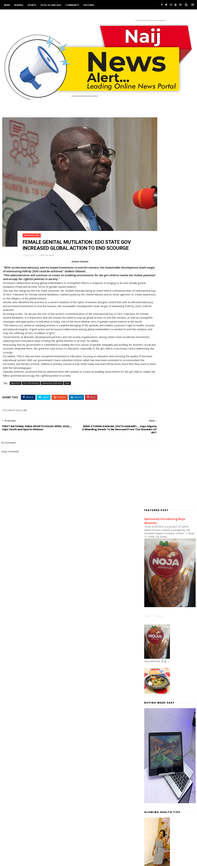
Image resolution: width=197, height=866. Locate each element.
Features (87, 4)
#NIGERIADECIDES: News (160, 612)
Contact (160, 227)
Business (74, 660)
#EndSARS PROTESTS (158, 607)
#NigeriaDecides (156, 617)
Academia (75, 650)
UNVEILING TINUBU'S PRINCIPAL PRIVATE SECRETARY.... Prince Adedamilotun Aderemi (172, 693)
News (5, 4)
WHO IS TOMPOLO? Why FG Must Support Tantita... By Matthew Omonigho (174, 760)
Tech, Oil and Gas (49, 4)
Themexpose (17, 862)
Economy (74, 675)
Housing (74, 681)
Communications (78, 670)
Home (148, 227)
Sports (30, 4)
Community (70, 4)
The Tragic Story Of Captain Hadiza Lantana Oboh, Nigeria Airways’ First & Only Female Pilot (175, 648)
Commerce (75, 665)
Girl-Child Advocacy (28, 372)
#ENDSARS (153, 602)
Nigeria (17, 4)
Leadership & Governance (50, 372)
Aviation (74, 655)
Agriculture (36, 212)
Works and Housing (80, 686)
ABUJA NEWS (76, 645)
